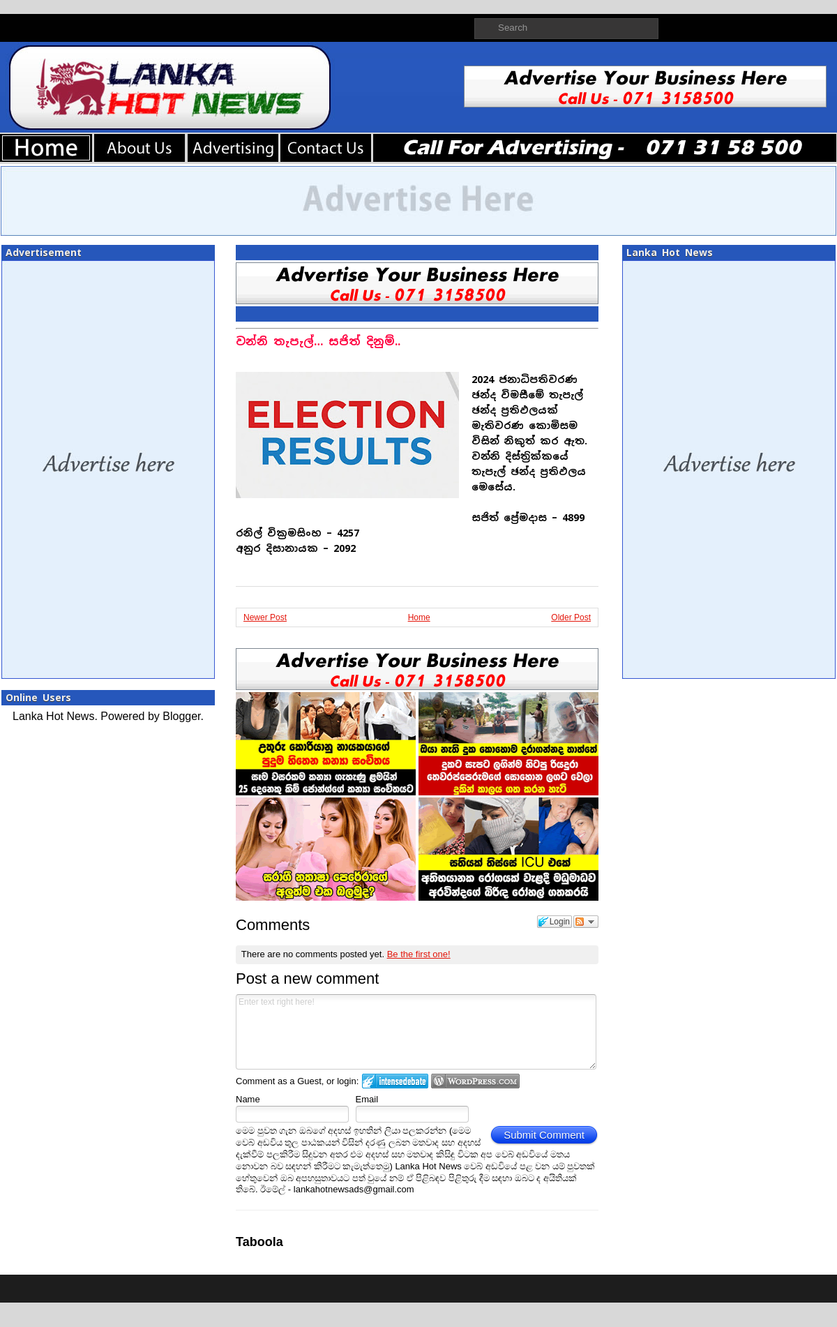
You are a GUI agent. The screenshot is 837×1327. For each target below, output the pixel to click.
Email (367, 1099)
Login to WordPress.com (475, 1081)
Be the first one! (419, 954)
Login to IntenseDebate (395, 1081)
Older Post (571, 617)
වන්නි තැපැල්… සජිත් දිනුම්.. (318, 341)
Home (419, 617)
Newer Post (265, 617)
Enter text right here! (416, 1032)
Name (248, 1099)
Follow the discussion (585, 921)
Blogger (181, 716)
